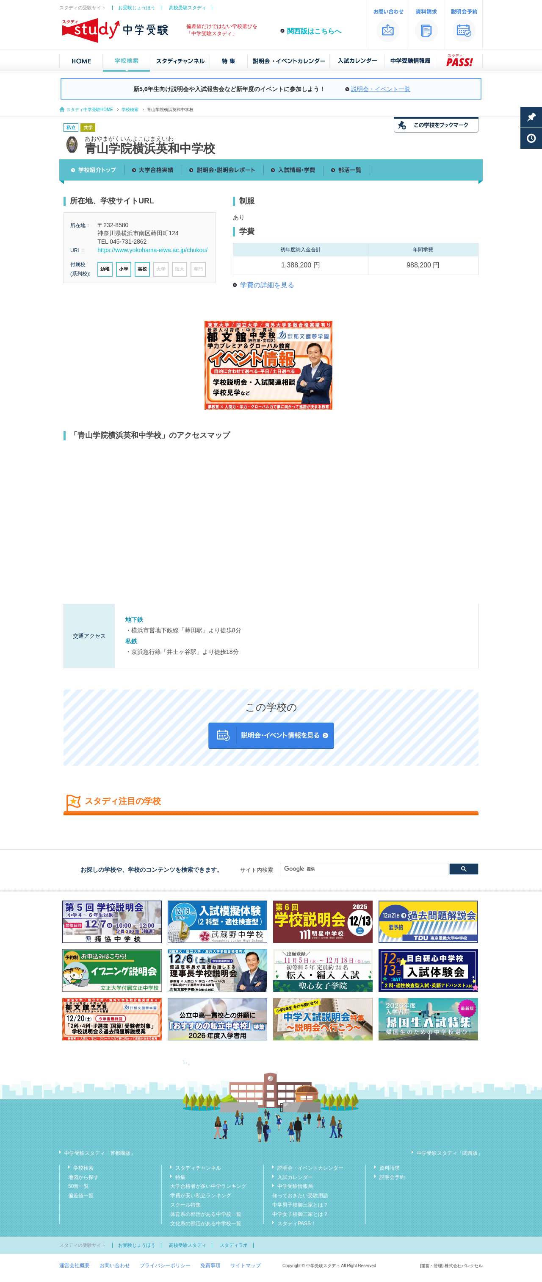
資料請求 (389, 1168)
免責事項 (210, 1265)
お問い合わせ (115, 1265)
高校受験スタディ (187, 7)
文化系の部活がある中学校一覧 (205, 1223)
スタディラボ (234, 1245)
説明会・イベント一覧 (380, 89)
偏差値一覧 (81, 1196)
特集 (180, 1177)
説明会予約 (392, 1177)
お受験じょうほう (136, 7)
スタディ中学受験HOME (89, 109)
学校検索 (130, 109)
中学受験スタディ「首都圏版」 (100, 1153)
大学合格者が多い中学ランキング (208, 1186)
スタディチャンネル (198, 1168)
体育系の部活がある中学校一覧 (205, 1214)
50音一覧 (78, 1186)
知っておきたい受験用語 (300, 1196)
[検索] (363, 869)
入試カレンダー (295, 1177)
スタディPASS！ (296, 1223)
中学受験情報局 (295, 1186)
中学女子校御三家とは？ (300, 1214)
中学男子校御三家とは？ (300, 1205)
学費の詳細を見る (267, 285)
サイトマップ (245, 1265)
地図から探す (83, 1177)
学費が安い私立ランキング (200, 1196)
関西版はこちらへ (314, 31)
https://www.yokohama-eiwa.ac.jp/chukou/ (152, 250)
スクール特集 (185, 1205)
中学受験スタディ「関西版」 (450, 1153)
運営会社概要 (74, 1265)
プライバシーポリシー (165, 1265)
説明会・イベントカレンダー (310, 1168)
